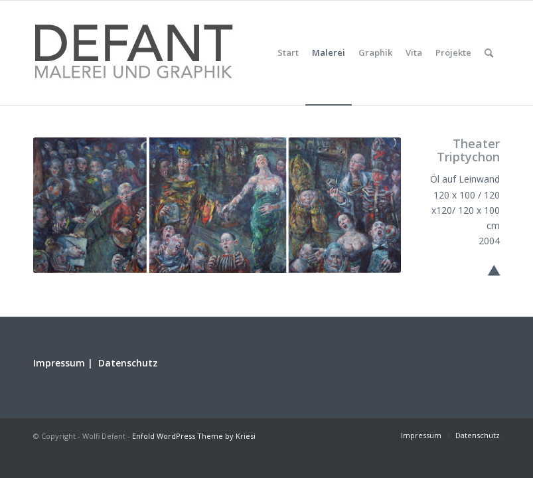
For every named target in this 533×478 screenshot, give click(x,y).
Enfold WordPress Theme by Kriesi (194, 436)
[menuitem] (288, 53)
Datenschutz (128, 363)
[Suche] (489, 53)
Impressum (59, 363)
